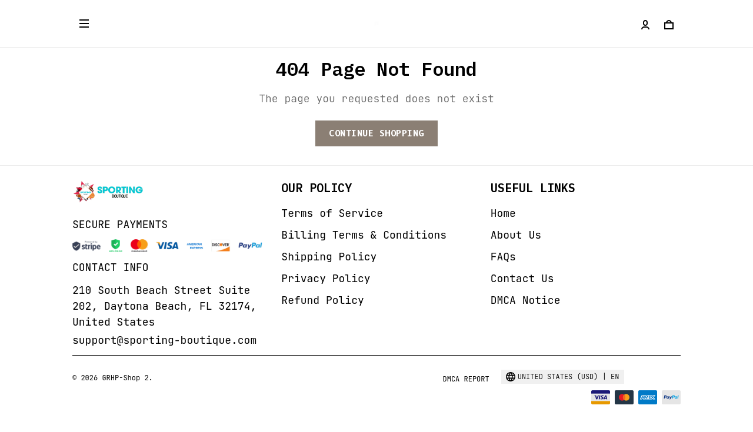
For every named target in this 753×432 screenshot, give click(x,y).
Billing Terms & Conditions (364, 235)
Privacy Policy (325, 278)
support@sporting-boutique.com (164, 340)
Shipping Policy (328, 256)
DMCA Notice (526, 300)
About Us (516, 235)
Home (503, 213)
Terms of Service (332, 213)
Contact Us (522, 278)
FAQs (503, 256)
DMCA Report (465, 379)
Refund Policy (322, 300)
